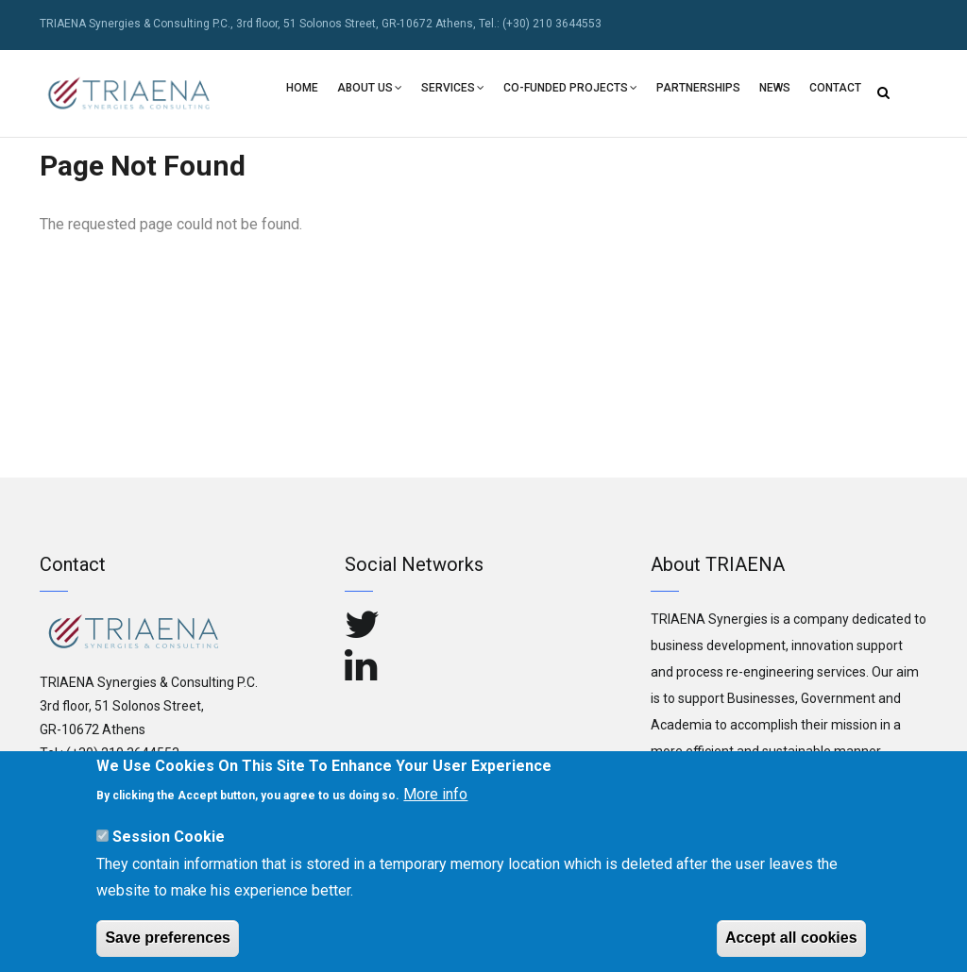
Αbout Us (369, 90)
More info (435, 800)
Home (302, 87)
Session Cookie (168, 841)
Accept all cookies (791, 943)
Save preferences (167, 943)
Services (452, 90)
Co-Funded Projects (570, 90)
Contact (835, 87)
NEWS (774, 87)
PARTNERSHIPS (698, 87)
